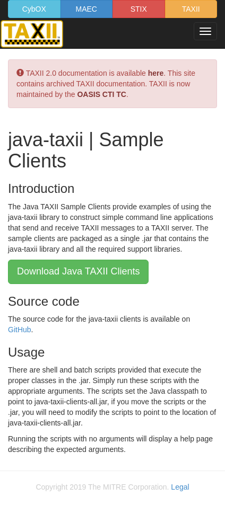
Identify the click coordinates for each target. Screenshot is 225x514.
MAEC (86, 9)
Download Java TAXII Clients (78, 271)
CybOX (34, 9)
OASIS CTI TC (101, 94)
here (156, 73)
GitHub (19, 329)
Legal (180, 487)
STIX (139, 9)
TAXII (191, 9)
